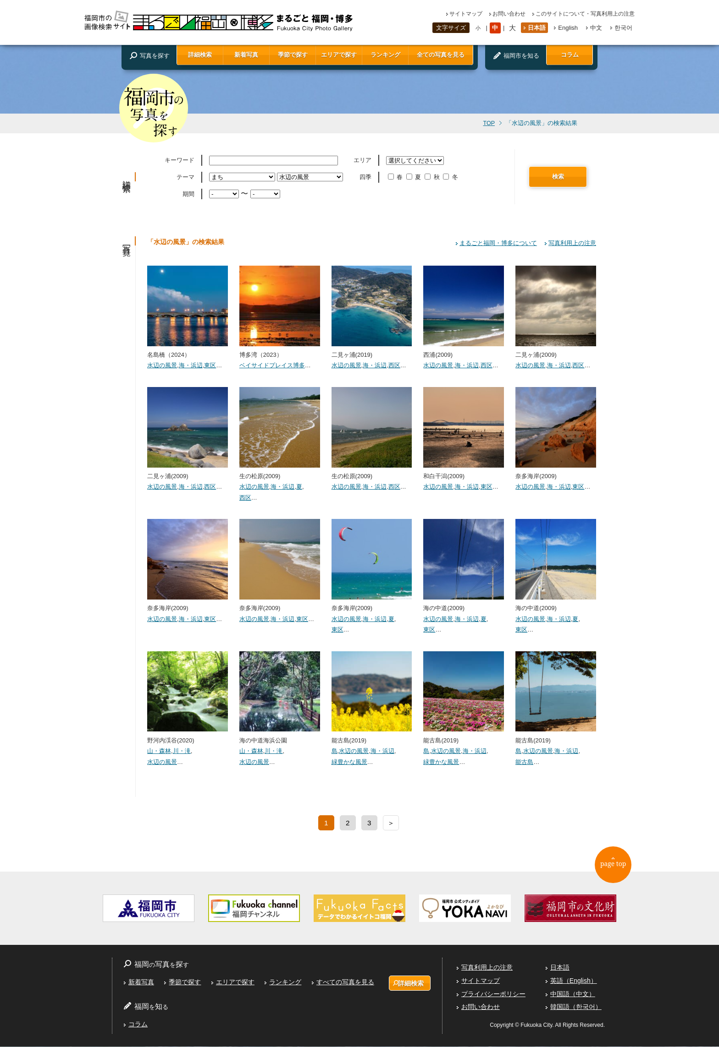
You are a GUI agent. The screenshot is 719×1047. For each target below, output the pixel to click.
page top (616, 867)
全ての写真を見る (441, 54)
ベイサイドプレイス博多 (272, 365)
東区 (210, 365)
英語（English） (573, 981)
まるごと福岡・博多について (498, 243)
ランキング (385, 54)
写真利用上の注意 (572, 243)
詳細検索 (200, 54)
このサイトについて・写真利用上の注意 (585, 14)
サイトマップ (465, 14)
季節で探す (293, 54)
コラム (570, 54)
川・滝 (182, 750)
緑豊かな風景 (349, 761)
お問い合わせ (508, 14)
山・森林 (159, 750)
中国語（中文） (572, 994)
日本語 (537, 27)
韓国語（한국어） (576, 1007)
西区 (394, 365)
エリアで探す (339, 54)
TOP (489, 123)
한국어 (623, 27)
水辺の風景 (162, 365)
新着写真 (246, 54)
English (568, 27)
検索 (558, 176)
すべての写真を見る (345, 982)
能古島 (524, 761)
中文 (596, 27)
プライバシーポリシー (493, 994)
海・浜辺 (191, 365)
